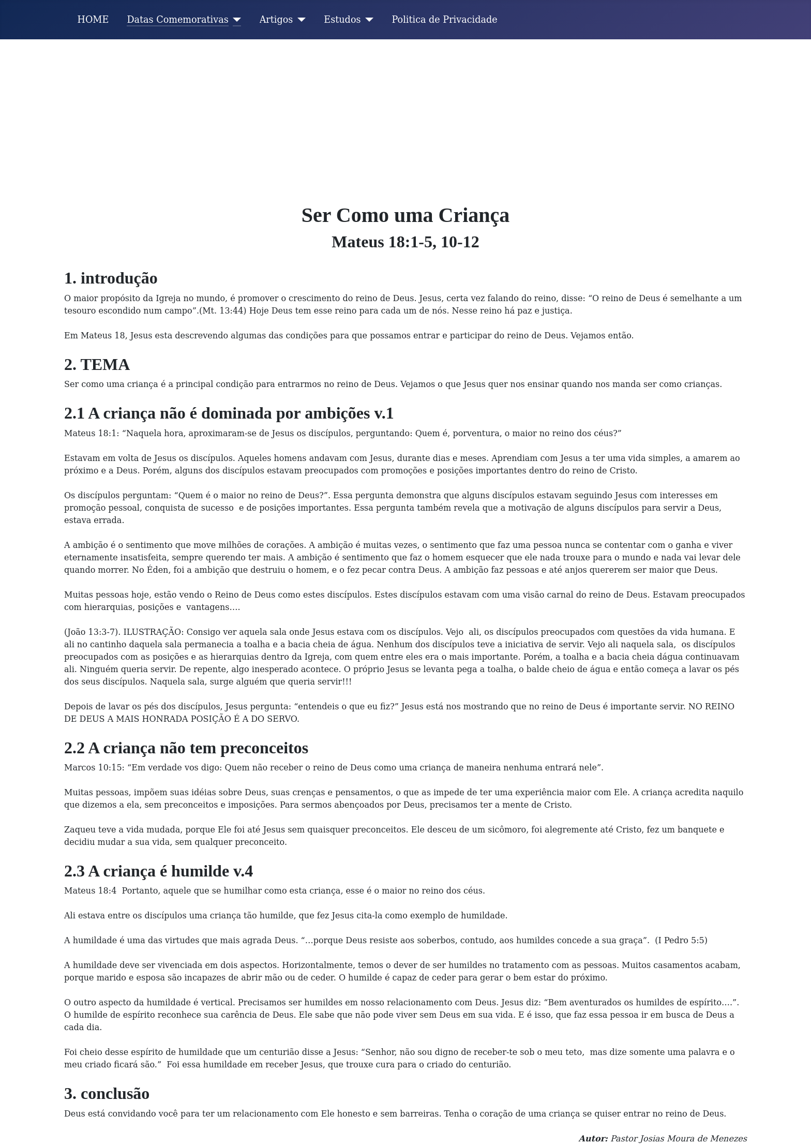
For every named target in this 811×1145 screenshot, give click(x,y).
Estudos (342, 19)
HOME (93, 19)
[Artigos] (299, 19)
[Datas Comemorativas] (235, 19)
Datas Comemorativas (177, 19)
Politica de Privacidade (445, 19)
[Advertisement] (405, 116)
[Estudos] (367, 19)
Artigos (276, 19)
